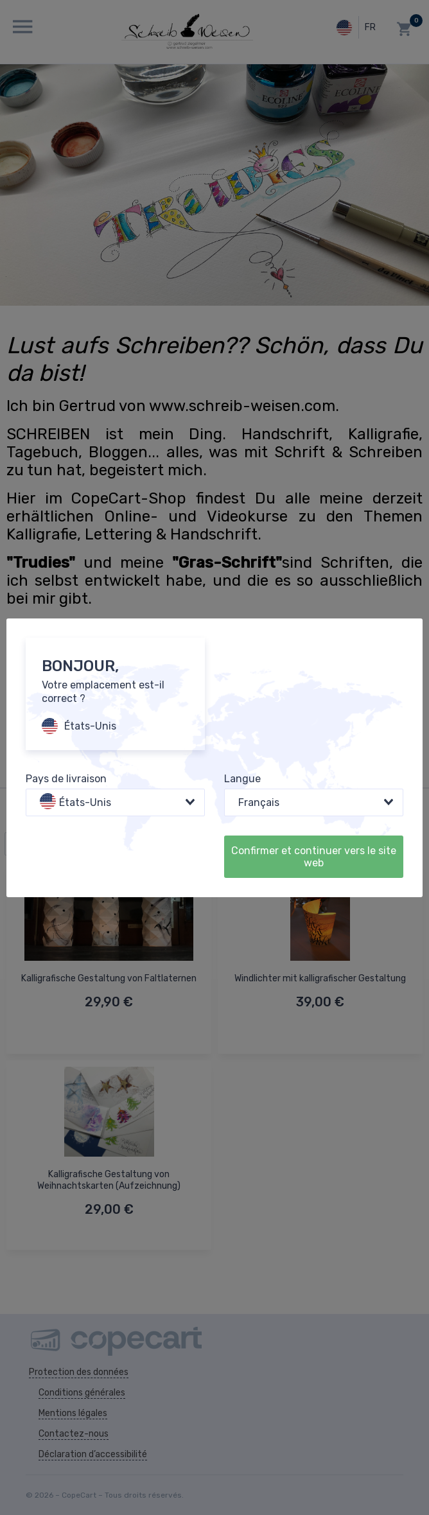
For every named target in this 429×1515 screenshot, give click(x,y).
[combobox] (115, 802)
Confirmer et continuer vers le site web (313, 857)
